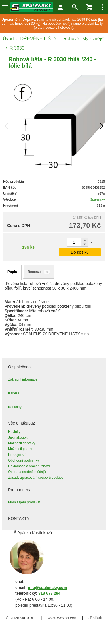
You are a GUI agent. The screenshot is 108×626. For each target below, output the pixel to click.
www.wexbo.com (62, 618)
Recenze (39, 272)
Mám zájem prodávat (24, 502)
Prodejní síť (17, 455)
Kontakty (15, 407)
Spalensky (97, 199)
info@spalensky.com (47, 588)
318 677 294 (49, 593)
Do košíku (80, 252)
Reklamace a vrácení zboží (29, 466)
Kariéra (13, 393)
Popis (12, 272)
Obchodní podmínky (23, 460)
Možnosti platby (20, 449)
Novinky (14, 432)
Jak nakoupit (17, 437)
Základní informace (22, 379)
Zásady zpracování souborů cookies (35, 478)
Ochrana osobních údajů (27, 472)
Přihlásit (95, 618)
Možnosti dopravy (21, 443)
